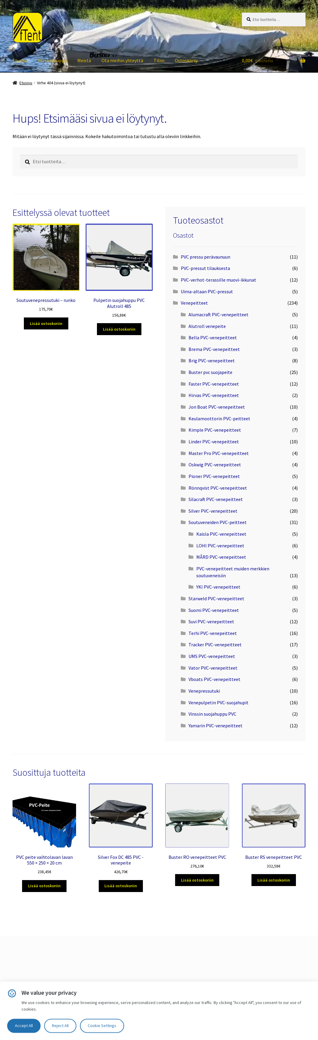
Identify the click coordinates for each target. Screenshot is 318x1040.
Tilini (159, 60)
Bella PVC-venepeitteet (213, 337)
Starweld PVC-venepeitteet (216, 598)
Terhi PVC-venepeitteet (213, 633)
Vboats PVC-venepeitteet (214, 679)
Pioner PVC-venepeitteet (214, 476)
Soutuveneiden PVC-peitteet (218, 522)
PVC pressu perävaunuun (205, 257)
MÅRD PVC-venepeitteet (221, 557)
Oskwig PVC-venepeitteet (215, 465)
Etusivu (20, 60)
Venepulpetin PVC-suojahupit (218, 702)
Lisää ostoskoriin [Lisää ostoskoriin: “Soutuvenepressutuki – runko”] (46, 323)
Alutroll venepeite (207, 326)
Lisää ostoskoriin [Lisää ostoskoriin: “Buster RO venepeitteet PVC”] (197, 880)
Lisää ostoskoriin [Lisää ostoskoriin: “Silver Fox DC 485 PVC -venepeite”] (120, 885)
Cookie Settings (102, 1025)
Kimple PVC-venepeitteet (215, 430)
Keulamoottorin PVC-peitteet (219, 419)
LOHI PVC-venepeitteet (220, 546)
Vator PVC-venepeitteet (213, 668)
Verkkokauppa (52, 60)
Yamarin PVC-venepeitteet (216, 726)
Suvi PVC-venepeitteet (211, 621)
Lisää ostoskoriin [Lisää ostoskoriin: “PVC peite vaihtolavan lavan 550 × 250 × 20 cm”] (44, 885)
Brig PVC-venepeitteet (212, 361)
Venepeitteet (194, 303)
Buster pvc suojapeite (210, 372)
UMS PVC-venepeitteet (212, 656)
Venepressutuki (204, 691)
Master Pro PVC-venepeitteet (219, 453)
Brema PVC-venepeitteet (214, 349)
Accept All (24, 1025)
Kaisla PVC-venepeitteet (221, 534)
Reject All (60, 1025)
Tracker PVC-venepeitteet (215, 644)
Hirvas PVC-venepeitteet (214, 395)
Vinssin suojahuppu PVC (212, 714)
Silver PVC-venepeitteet (213, 511)
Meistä (84, 60)
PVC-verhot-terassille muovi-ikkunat (218, 280)
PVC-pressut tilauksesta (205, 268)
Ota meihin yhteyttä (122, 60)
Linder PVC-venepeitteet (214, 442)
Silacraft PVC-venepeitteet (216, 499)
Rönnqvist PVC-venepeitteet (218, 488)
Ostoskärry (186, 60)
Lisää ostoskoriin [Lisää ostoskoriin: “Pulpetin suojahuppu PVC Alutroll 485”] (119, 329)
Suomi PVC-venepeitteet (214, 610)
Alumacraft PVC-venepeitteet (218, 314)
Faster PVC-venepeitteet (214, 384)
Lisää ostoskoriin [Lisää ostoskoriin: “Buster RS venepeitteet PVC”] (273, 880)
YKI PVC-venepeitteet (218, 587)
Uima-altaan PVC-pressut (207, 291)
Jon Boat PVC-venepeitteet (217, 407)
